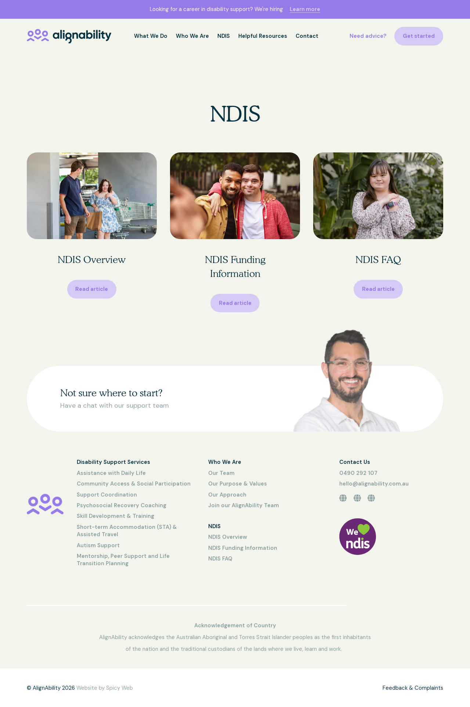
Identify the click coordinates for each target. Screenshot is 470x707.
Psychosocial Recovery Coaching (121, 505)
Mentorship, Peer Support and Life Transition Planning (123, 559)
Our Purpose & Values (237, 483)
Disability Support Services (113, 462)
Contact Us (354, 462)
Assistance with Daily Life (111, 473)
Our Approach (227, 494)
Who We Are (192, 36)
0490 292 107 (358, 473)
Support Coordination (107, 494)
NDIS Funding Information (242, 548)
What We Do (150, 36)
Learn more (305, 9)
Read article (91, 291)
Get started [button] (419, 36)
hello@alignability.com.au (374, 483)
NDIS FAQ (220, 558)
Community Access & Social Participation (134, 483)
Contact (307, 36)
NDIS (223, 36)
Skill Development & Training (115, 516)
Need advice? (368, 36)
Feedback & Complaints (413, 688)
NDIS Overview (227, 537)
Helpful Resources (262, 36)
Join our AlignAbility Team (243, 505)
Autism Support (98, 545)
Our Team (221, 473)
